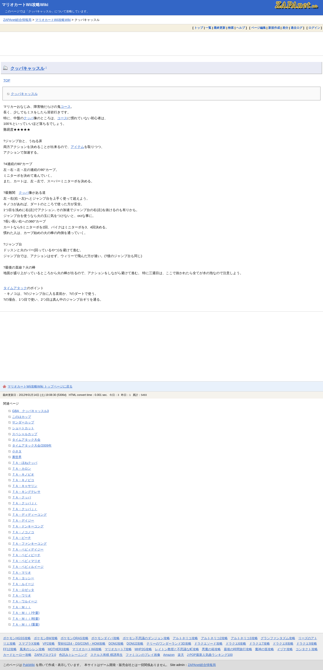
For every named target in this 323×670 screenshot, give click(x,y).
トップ (198, 27)
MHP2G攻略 (143, 649)
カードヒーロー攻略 (17, 655)
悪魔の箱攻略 (211, 649)
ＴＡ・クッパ (21, 497)
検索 (231, 27)
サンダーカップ (23, 422)
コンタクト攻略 (307, 649)
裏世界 (17, 457)
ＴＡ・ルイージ (23, 584)
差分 (285, 27)
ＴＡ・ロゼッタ (23, 590)
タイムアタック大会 (26, 439)
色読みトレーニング (73, 655)
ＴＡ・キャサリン (24, 486)
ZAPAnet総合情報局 (17, 20)
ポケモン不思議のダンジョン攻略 (146, 638)
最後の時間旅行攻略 (238, 649)
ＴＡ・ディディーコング (29, 514)
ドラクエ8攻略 (283, 643)
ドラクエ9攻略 (306, 643)
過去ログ (296, 27)
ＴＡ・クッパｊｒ (24, 509)
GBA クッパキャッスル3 (30, 411)
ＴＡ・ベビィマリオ (26, 561)
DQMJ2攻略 (135, 643)
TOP (6, 80)
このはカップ (21, 417)
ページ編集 (258, 27)
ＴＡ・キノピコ (23, 480)
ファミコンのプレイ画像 (143, 655)
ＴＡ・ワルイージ (24, 601)
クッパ (29, 118)
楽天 (181, 655)
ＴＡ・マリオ (21, 572)
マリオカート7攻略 (118, 649)
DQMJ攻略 (116, 643)
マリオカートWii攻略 (87, 649)
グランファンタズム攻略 (278, 638)
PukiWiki (29, 665)
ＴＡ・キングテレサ (26, 492)
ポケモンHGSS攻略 (17, 638)
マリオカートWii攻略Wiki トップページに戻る (40, 386)
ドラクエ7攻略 (259, 643)
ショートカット (23, 428)
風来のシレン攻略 (32, 649)
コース (66, 106)
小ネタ (17, 451)
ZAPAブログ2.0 (45, 655)
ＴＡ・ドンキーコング (28, 526)
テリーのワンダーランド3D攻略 (168, 643)
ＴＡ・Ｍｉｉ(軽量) (25, 618)
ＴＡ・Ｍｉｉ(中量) (25, 613)
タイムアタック (15, 288)
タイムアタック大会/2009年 (32, 445)
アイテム (77, 147)
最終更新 (219, 27)
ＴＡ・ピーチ (21, 538)
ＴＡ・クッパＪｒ (24, 503)
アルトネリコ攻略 (185, 638)
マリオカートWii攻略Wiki (25, 4)
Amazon (169, 655)
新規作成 (274, 27)
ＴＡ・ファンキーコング (29, 543)
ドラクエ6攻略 (236, 643)
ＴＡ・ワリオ (21, 595)
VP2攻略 (49, 643)
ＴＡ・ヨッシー (23, 578)
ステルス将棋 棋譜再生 (106, 655)
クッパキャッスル (27, 68)
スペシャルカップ (24, 434)
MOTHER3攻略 (58, 649)
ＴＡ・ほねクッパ (24, 463)
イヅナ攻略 (285, 649)
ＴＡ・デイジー (23, 520)
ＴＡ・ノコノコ (23, 532)
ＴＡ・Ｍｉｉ (21, 607)
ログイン (314, 27)
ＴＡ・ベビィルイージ (28, 567)
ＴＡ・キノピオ (23, 474)
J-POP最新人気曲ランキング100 (210, 655)
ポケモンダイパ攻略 (105, 638)
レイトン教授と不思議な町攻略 (177, 649)
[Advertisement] (161, 43)
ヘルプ (240, 27)
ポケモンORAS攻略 (74, 638)
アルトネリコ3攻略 (244, 638)
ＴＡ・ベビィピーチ (26, 555)
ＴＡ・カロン (21, 468)
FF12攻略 (10, 649)
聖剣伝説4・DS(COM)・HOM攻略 (82, 643)
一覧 (208, 27)
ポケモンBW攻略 (46, 638)
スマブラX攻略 (29, 643)
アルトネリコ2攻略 (214, 638)
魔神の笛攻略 (264, 649)
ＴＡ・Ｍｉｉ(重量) (25, 624)
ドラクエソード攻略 (208, 643)
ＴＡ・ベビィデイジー (28, 549)
